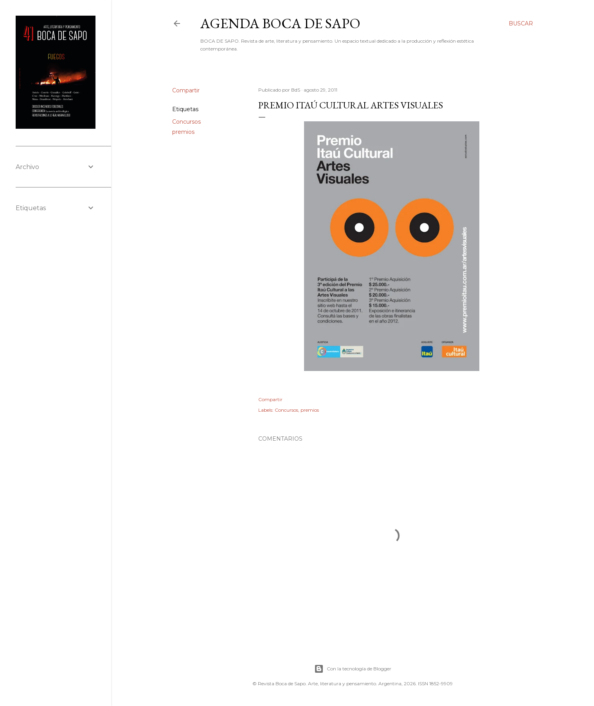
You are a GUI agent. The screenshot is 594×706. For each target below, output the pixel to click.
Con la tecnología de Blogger (352, 669)
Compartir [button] (186, 90)
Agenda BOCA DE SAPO (280, 23)
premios (183, 131)
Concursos (186, 121)
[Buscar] (521, 23)
